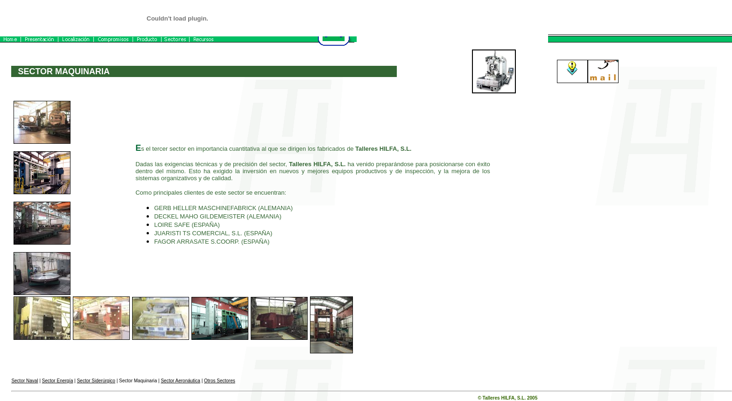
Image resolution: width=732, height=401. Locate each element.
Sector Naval (24, 380)
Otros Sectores (219, 380)
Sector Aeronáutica (180, 380)
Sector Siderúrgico (96, 380)
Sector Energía (57, 380)
